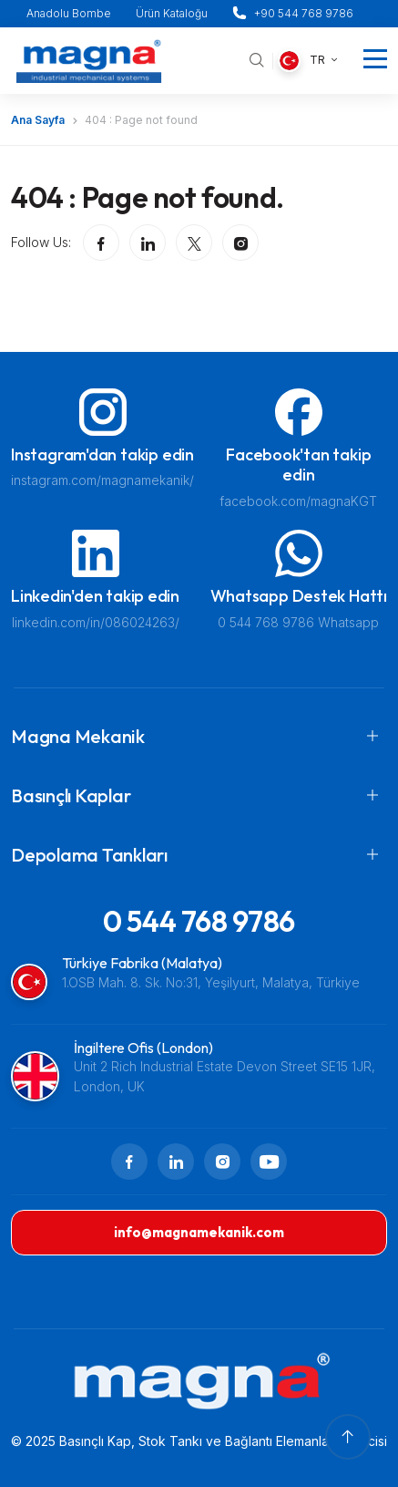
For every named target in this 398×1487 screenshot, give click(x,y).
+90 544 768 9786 (303, 13)
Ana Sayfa (38, 120)
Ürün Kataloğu (172, 13)
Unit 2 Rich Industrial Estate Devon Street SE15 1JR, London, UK (224, 1076)
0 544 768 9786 (199, 921)
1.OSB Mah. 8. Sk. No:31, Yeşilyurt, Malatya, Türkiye (211, 982)
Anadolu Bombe (68, 13)
